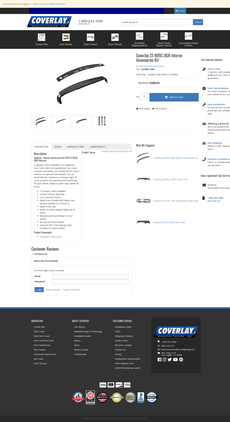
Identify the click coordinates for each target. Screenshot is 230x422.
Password (40, 281)
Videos (57, 146)
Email (37, 276)
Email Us (212, 184)
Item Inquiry (144, 108)
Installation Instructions (51, 236)
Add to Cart (176, 97)
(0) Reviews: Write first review (150, 66)
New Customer (53, 289)
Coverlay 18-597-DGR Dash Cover (169, 222)
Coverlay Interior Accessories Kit (116, 151)
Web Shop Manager (140, 419)
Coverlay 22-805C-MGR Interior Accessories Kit (175, 158)
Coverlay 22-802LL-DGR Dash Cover (170, 179)
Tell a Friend (160, 108)
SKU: (138, 69)
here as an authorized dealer (51, 4)
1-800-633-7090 (215, 198)
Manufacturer (75, 146)
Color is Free (214, 69)
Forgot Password (71, 289)
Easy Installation (216, 104)
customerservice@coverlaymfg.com (177, 349)
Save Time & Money (218, 88)
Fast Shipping (215, 143)
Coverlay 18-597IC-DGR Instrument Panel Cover (175, 200)
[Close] (227, 3)
